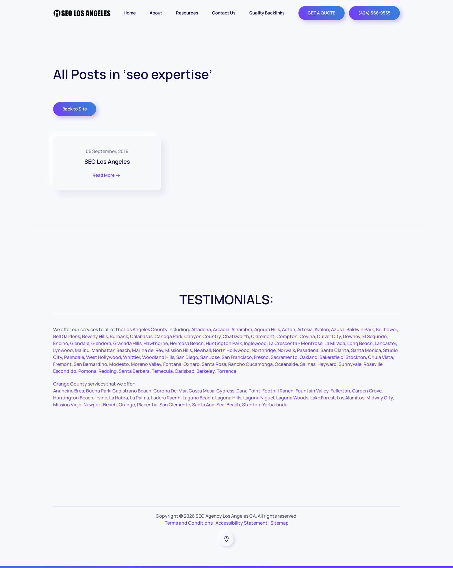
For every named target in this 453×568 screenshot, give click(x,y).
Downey (351, 336)
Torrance (226, 371)
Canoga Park (168, 336)
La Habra (118, 397)
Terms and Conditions (189, 523)
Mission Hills (178, 350)
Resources (187, 13)
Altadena (201, 329)
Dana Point (248, 391)
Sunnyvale (350, 364)
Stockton (356, 357)
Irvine (101, 397)
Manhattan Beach (111, 350)
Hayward (327, 364)
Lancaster (385, 343)
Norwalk (286, 350)
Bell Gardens (66, 336)
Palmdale (74, 357)
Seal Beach (228, 404)
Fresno (261, 357)
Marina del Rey (147, 350)
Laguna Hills (228, 397)
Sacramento (284, 357)
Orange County (70, 384)
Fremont (62, 364)
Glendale (79, 343)
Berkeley (205, 371)
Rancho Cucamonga (250, 364)
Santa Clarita (334, 350)
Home (130, 13)
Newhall (202, 350)
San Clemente (174, 404)
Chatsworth (236, 336)
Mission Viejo (67, 404)
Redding (108, 371)
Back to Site (74, 109)
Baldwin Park (360, 329)
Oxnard (191, 364)
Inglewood (255, 343)
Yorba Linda (274, 404)
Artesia (305, 329)
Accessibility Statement (242, 523)
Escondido (64, 371)
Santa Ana (203, 404)
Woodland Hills (158, 357)
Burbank (119, 336)
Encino (60, 343)
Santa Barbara (134, 371)
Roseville (373, 364)
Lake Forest (322, 397)
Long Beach (360, 343)
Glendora (101, 343)
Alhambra (241, 329)
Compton (287, 336)
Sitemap (279, 523)
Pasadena (307, 350)
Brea (79, 391)
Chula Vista (380, 357)
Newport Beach (100, 404)
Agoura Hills (267, 329)
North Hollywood (231, 350)
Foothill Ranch (278, 391)
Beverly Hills (95, 336)
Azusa (337, 329)
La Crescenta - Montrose (295, 343)
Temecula (162, 371)
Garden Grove (367, 391)
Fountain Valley (312, 391)
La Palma (139, 397)
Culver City (329, 336)
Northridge (264, 350)
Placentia (147, 404)
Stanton (251, 404)
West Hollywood (103, 357)
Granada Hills (127, 343)
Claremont (262, 336)
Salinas (307, 364)
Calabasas (141, 336)
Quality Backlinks (267, 13)
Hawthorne (156, 343)
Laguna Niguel (258, 397)
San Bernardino (90, 364)
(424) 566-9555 (374, 13)
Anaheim (62, 391)
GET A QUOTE (321, 13)
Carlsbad (184, 371)
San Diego (187, 357)
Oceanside (286, 364)
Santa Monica (366, 350)
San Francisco (237, 357)
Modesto (119, 364)
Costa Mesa (201, 391)
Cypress (225, 391)
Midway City (379, 397)
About (156, 13)
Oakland (309, 357)
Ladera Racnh (166, 397)
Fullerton (340, 391)
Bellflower (386, 329)
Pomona (87, 371)
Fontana (172, 364)
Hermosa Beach (187, 343)
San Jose (210, 357)
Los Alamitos (350, 397)
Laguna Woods (292, 397)
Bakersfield (332, 357)
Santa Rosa (214, 364)
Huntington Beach (73, 397)
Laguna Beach (198, 397)
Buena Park (98, 391)
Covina (307, 336)
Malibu (82, 350)
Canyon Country (202, 336)
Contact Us (223, 13)
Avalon (322, 329)
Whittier (131, 357)
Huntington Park (224, 343)
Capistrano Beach (131, 391)
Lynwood (63, 350)
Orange (127, 404)
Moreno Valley (146, 364)
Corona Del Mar (170, 391)
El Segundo (374, 336)
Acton (288, 329)
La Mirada (334, 343)
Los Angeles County (146, 329)
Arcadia (221, 329)
